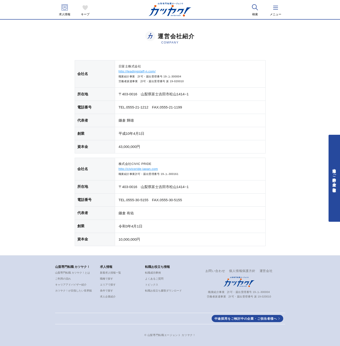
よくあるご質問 (154, 278)
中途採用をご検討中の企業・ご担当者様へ (245, 318)
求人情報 (64, 14)
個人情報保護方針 (242, 271)
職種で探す (106, 278)
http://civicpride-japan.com (138, 169)
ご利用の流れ (63, 278)
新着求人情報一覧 (110, 272)
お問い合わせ (215, 271)
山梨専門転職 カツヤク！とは (72, 272)
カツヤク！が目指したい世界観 (73, 290)
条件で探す (106, 290)
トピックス (151, 284)
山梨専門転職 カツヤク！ (72, 267)
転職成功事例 (153, 272)
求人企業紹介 (108, 296)
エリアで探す (108, 284)
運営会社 (266, 271)
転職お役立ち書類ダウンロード (163, 290)
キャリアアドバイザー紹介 (71, 284)
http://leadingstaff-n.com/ (137, 71)
